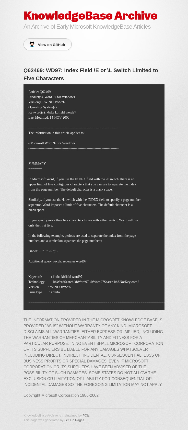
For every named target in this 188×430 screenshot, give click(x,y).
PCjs (85, 415)
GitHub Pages (74, 420)
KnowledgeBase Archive (90, 16)
